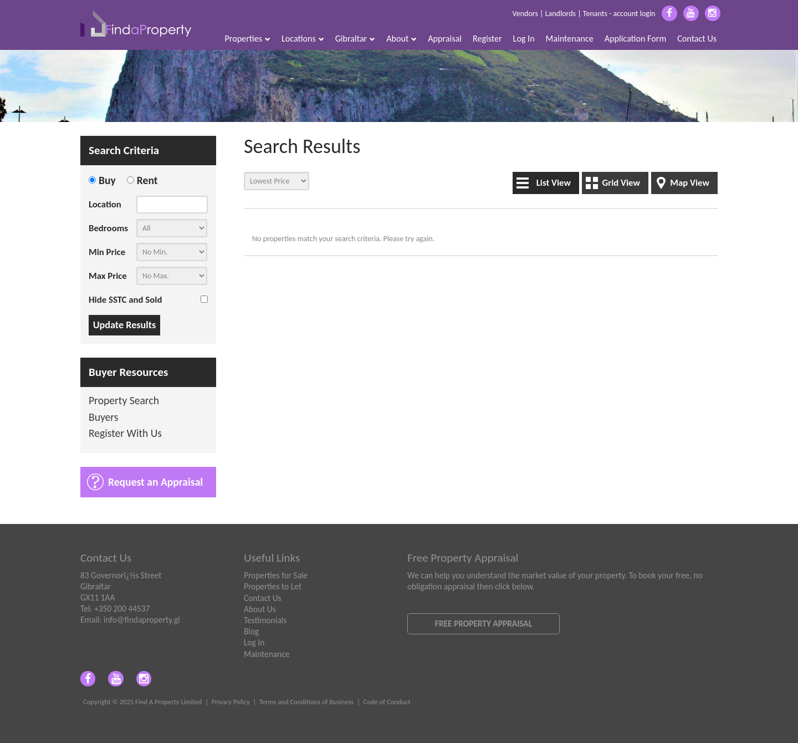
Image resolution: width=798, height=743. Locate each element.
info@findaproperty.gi (142, 619)
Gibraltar (355, 38)
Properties (248, 38)
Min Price (107, 252)
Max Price (108, 276)
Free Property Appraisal (483, 623)
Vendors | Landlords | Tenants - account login (583, 13)
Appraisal (445, 38)
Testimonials (265, 620)
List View (553, 183)
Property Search (124, 401)
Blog (251, 631)
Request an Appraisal (155, 481)
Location (105, 204)
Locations (303, 38)
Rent (147, 180)
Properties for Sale (276, 575)
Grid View (621, 183)
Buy (107, 180)
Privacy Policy (231, 702)
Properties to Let (272, 586)
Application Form (636, 38)
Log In (524, 38)
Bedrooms (108, 228)
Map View (689, 183)
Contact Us (697, 38)
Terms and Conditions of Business (306, 702)
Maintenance (570, 38)
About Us (260, 609)
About (401, 38)
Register (487, 38)
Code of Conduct (386, 702)
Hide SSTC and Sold (125, 300)
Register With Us (125, 434)
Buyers (104, 418)
